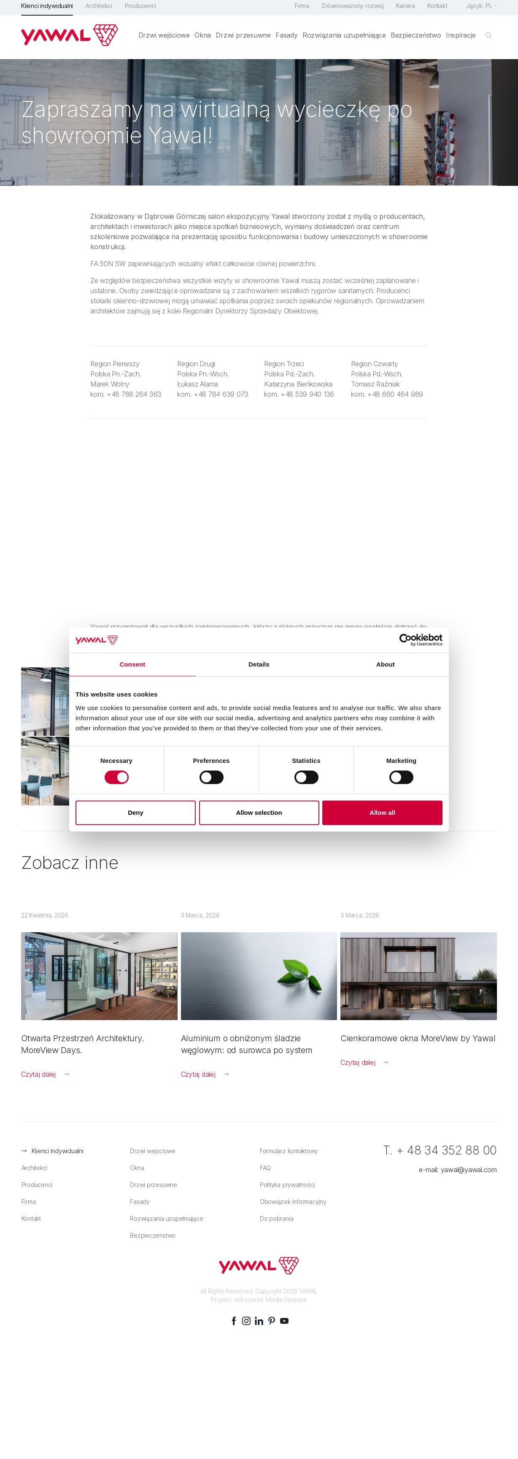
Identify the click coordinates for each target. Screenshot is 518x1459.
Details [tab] (259, 664)
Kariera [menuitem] (404, 9)
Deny (135, 812)
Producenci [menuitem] (140, 9)
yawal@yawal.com (469, 1164)
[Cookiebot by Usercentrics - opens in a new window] (405, 640)
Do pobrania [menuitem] (276, 1212)
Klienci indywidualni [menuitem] (47, 9)
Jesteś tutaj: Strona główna (56, 174)
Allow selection (259, 812)
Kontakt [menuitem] (437, 9)
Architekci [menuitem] (99, 9)
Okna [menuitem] (205, 39)
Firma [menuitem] (301, 9)
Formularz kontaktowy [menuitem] (288, 1145)
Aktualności (118, 174)
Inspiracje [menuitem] (461, 39)
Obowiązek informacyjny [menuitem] (292, 1195)
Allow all (382, 812)
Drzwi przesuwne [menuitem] (245, 39)
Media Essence (286, 1294)
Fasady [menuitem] (288, 39)
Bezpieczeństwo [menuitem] (416, 39)
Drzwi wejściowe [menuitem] (167, 39)
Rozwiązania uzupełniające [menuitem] (345, 39)
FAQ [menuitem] (264, 1161)
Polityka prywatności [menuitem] (286, 1178)
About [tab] (385, 664)
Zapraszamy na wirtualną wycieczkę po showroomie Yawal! (222, 174)
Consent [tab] (133, 664)
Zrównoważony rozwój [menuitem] (352, 9)
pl (489, 9)
